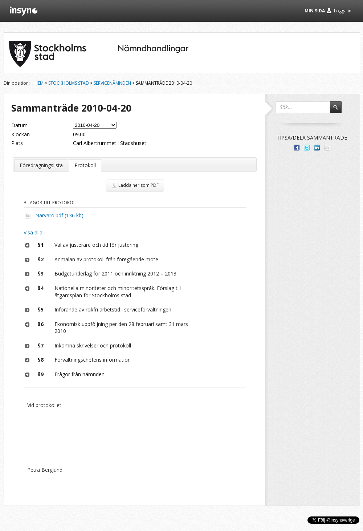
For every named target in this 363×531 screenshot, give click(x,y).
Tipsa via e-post (327, 147)
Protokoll (85, 165)
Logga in (342, 11)
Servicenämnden (112, 83)
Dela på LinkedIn (317, 147)
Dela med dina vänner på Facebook (296, 147)
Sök (339, 110)
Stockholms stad (68, 83)
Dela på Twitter (307, 147)
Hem (39, 83)
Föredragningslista (41, 165)
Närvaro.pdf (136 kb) (59, 215)
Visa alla (33, 232)
